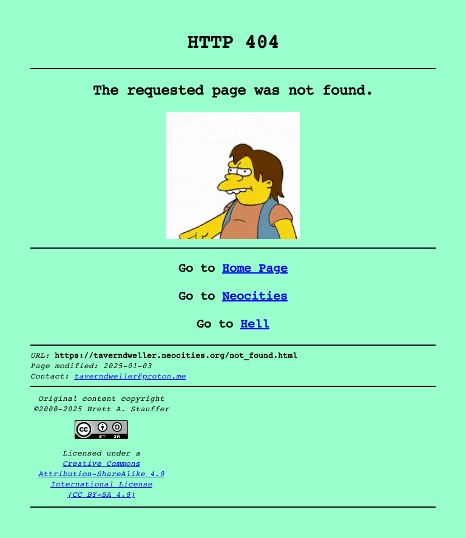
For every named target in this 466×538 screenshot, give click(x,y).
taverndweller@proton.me (130, 376)
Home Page (255, 268)
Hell (254, 324)
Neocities (255, 296)
